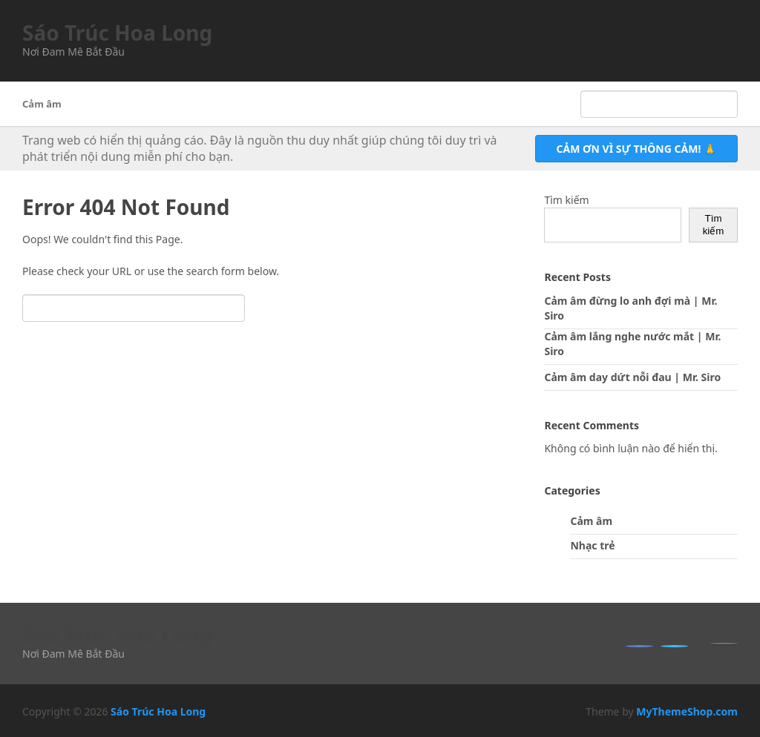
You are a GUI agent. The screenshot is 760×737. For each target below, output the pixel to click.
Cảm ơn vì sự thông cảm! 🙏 (636, 149)
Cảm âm (42, 103)
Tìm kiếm (566, 200)
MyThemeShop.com (687, 711)
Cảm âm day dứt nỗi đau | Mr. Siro (632, 377)
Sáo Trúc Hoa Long (117, 32)
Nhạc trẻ (592, 545)
